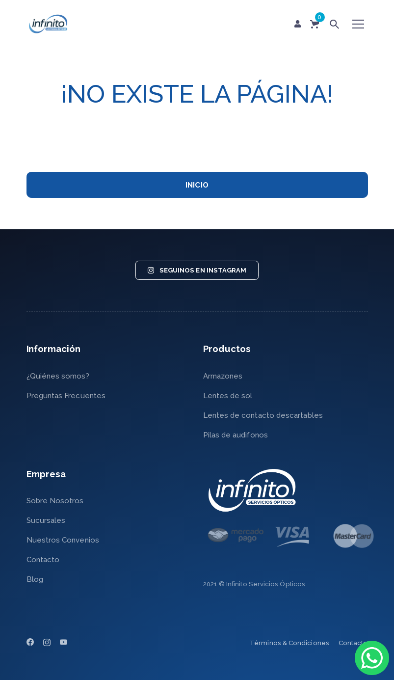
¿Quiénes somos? (57, 376)
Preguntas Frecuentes (66, 395)
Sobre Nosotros (55, 500)
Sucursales (46, 520)
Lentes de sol (228, 395)
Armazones (223, 376)
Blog (34, 579)
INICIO (196, 185)
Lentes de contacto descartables (263, 415)
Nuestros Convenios (62, 540)
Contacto (43, 559)
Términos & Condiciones (289, 643)
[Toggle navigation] (358, 24)
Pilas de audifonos (235, 435)
